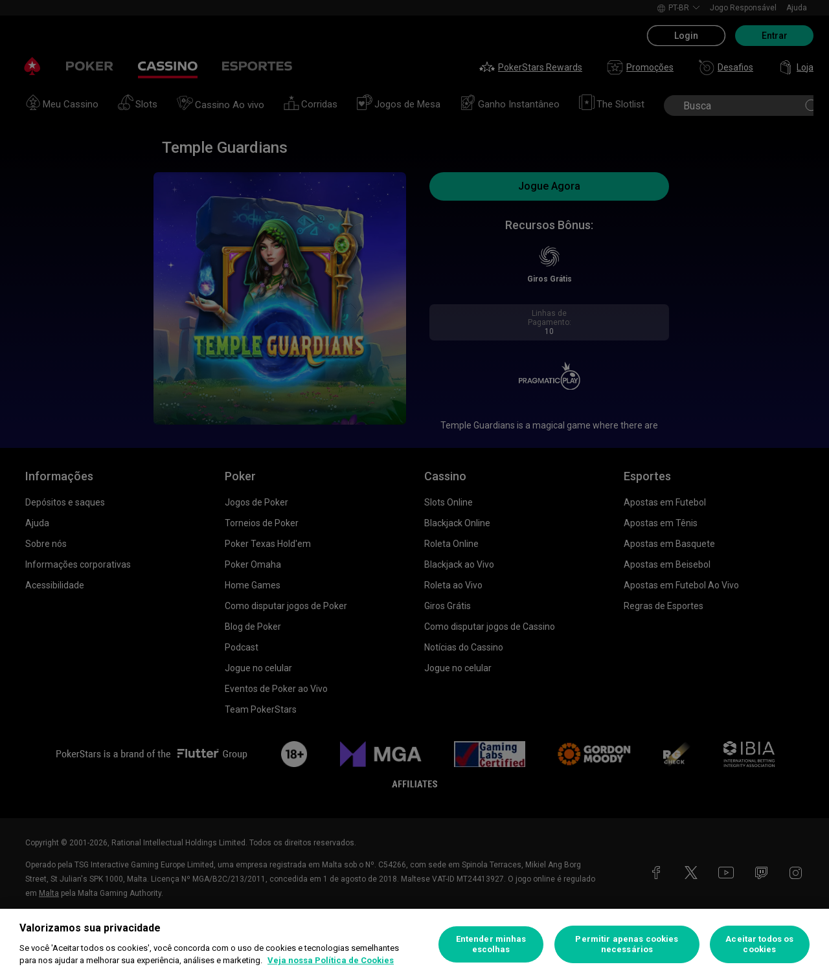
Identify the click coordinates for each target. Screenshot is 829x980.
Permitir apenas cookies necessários (626, 944)
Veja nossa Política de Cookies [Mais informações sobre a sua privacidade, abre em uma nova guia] (330, 960)
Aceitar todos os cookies (759, 944)
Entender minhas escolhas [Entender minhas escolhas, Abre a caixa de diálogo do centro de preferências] (491, 944)
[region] (414, 944)
